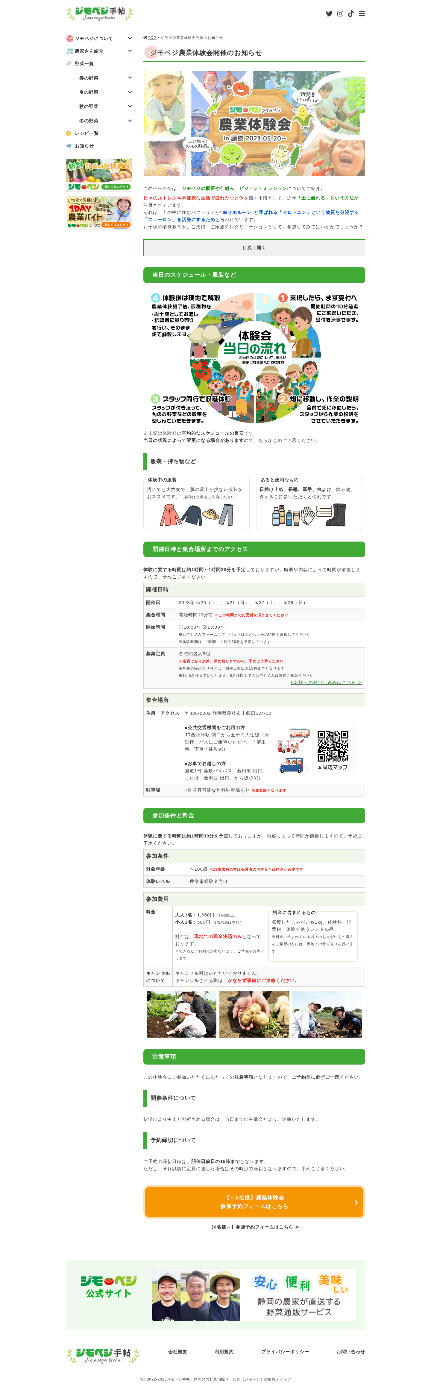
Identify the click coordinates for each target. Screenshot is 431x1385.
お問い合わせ (350, 1351)
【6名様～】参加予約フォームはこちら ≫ (254, 1226)
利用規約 (224, 1351)
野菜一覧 (84, 63)
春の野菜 (105, 77)
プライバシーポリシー (285, 1351)
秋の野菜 (105, 106)
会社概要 (177, 1351)
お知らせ (84, 146)
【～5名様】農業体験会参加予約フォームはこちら (254, 1202)
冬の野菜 (105, 121)
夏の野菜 (105, 92)
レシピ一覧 (87, 133)
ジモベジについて (103, 38)
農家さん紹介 (103, 51)
